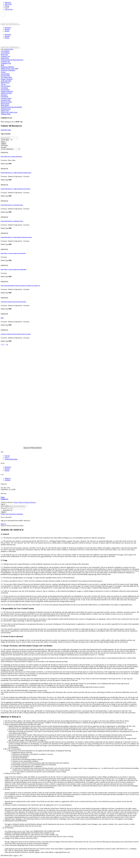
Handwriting (5, 58)
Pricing (7, 6)
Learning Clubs (5, 100)
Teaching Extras (6, 109)
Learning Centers (6, 98)
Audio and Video (6, 81)
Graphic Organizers (7, 91)
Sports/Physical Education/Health (11, 107)
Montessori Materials (7, 67)
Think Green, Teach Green (9, 112)
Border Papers (5, 82)
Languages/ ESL (6, 63)
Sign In (4, 512)
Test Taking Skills (6, 77)
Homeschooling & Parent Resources (12, 60)
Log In (7, 457)
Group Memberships (11, 459)
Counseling (4, 88)
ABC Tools (8, 4)
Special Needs (5, 75)
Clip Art (3, 84)
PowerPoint (4, 96)
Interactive (4, 95)
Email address (5, 506)
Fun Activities (5, 89)
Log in (7, 7)
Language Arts (5, 61)
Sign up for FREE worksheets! (32, 448)
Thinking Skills (5, 114)
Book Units (4, 54)
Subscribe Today (6, 130)
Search (4, 143)
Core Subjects (5, 51)
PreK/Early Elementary (8, 70)
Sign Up (7, 456)
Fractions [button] (4, 147)
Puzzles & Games (6, 102)
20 (7, 344)
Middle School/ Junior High (9, 68)
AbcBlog (7, 480)
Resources (8, 2)
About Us (8, 478)
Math (2, 65)
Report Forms (5, 103)
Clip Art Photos (5, 86)
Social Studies (5, 74)
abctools (7, 29)
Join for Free (9, 9)
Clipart (3, 141)
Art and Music (5, 53)
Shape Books (5, 105)
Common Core (5, 56)
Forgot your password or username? (12, 514)
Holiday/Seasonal (6, 93)
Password (4, 508)
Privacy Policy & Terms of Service (25, 502)
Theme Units (5, 110)
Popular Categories (7, 79)
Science (3, 72)
